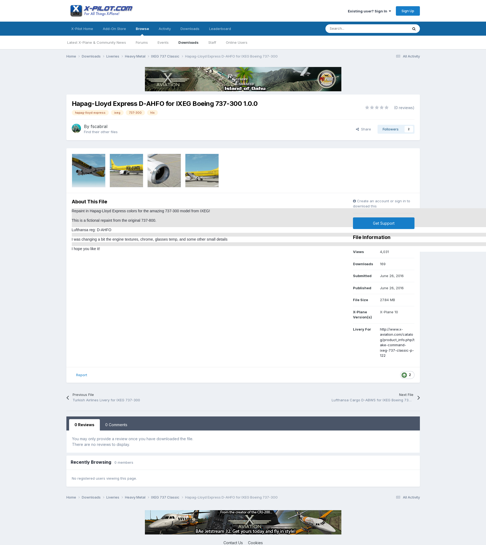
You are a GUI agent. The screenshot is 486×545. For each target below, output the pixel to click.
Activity (165, 28)
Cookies (255, 542)
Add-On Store (114, 28)
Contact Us (233, 542)
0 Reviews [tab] (84, 424)
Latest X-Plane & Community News (96, 42)
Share (363, 129)
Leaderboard (220, 28)
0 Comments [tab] (116, 424)
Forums (142, 42)
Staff (212, 42)
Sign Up (408, 11)
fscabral (99, 126)
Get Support (384, 223)
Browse (142, 31)
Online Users (236, 42)
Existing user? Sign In (369, 11)
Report (81, 375)
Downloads (188, 42)
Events (163, 42)
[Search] (354, 28)
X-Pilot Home (82, 28)
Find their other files (101, 132)
